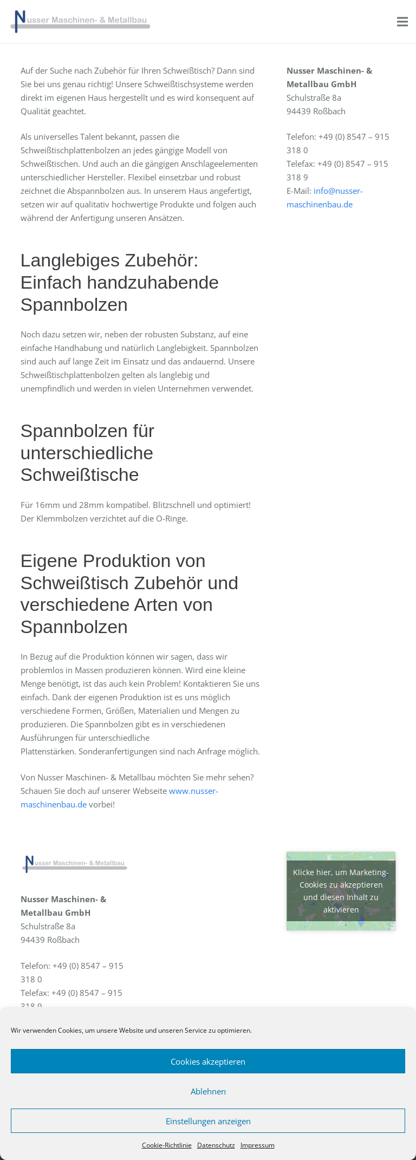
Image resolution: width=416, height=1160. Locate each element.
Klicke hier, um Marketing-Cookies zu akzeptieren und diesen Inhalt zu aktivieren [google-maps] (341, 891)
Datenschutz (216, 1145)
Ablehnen (208, 1091)
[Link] (80, 21)
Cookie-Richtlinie (167, 1145)
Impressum (257, 1145)
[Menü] (402, 21)
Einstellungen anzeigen (208, 1121)
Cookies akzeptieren (208, 1061)
